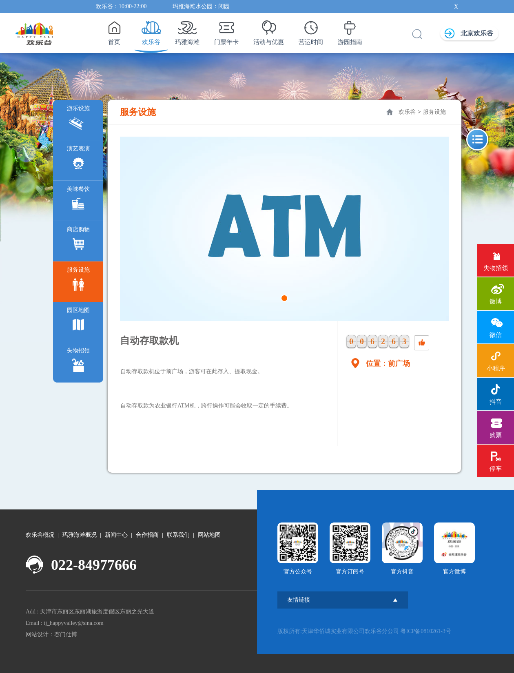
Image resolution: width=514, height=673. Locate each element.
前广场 (399, 363)
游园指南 (350, 30)
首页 (114, 30)
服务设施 (78, 281)
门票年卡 (226, 30)
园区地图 (78, 321)
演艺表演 (78, 160)
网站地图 (209, 535)
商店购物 (78, 240)
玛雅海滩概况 (79, 535)
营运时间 (311, 30)
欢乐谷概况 (40, 535)
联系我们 (178, 535)
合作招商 (147, 535)
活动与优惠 (268, 30)
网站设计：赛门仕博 (51, 634)
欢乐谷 (151, 30)
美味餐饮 (78, 200)
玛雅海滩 (187, 30)
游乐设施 (78, 119)
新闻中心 (116, 535)
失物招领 (78, 362)
